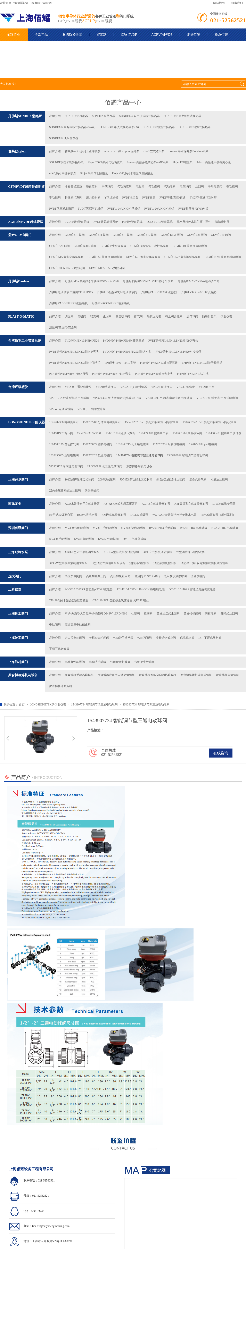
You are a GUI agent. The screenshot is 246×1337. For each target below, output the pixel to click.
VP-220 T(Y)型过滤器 (133, 386)
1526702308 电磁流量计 (64, 422)
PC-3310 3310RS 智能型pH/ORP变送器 (89, 589)
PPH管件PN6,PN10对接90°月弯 (68, 373)
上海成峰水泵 (18, 552)
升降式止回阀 (229, 613)
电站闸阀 (55, 624)
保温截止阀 (187, 637)
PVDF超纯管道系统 (77, 221)
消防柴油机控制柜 (165, 563)
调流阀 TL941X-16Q (147, 576)
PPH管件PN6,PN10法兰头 (193, 373)
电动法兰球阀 (97, 661)
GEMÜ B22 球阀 (59, 246)
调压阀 (69, 316)
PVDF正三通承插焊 (61, 208)
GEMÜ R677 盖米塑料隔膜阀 (182, 257)
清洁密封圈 (222, 221)
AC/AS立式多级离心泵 (156, 503)
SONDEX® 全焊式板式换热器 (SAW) (72, 127)
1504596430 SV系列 (89, 433)
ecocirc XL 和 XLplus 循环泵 (121, 151)
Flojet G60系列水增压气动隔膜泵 (132, 173)
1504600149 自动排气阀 (64, 444)
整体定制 (92, 186)
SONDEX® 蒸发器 (103, 116)
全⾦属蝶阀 (198, 576)
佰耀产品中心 (123, 102)
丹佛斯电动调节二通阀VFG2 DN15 (71, 292)
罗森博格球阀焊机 (60, 686)
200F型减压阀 (107, 479)
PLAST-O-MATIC (21, 316)
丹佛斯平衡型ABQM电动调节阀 (117, 292)
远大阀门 (14, 576)
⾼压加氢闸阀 (73, 576)
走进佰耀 (193, 34)
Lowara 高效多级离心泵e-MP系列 (147, 162)
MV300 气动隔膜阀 (77, 527)
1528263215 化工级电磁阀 (132, 444)
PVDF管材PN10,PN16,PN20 (82, 340)
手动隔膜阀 (215, 186)
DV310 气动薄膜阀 (134, 539)
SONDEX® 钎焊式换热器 (195, 127)
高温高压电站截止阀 (78, 624)
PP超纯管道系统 (132, 221)
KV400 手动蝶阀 (59, 539)
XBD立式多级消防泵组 (157, 552)
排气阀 (138, 316)
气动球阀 (169, 186)
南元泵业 (14, 503)
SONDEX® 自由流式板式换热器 (139, 116)
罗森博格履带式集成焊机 (196, 675)
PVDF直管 (148, 197)
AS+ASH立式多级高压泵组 (121, 503)
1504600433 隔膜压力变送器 (223, 433)
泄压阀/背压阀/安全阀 (63, 327)
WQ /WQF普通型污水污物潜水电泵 (174, 514)
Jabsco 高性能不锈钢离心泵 (214, 162)
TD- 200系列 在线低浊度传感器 (68, 600)
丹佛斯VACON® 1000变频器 (199, 292)
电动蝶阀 (232, 186)
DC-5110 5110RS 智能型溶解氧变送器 (192, 589)
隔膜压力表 (154, 316)
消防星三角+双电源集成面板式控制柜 (204, 563)
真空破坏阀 (123, 316)
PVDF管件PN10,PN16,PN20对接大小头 (127, 351)
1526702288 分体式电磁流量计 (102, 422)
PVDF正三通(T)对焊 (90, 208)
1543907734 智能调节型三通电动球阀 (139, 455)
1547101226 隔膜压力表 (120, 433)
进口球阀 (192, 316)
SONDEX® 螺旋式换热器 (159, 127)
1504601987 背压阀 (61, 433)
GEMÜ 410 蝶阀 (75, 234)
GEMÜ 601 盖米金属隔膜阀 (190, 246)
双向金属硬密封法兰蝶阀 (65, 490)
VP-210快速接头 (106, 386)
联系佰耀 (221, 34)
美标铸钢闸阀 (192, 613)
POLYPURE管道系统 (160, 221)
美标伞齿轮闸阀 (99, 637)
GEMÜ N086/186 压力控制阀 (67, 268)
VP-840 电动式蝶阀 (61, 409)
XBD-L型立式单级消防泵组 (82, 552)
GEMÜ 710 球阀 (221, 234)
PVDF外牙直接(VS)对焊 (193, 208)
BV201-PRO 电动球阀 (193, 527)
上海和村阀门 (18, 662)
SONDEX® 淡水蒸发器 (63, 138)
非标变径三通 (73, 186)
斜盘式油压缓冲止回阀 (170, 479)
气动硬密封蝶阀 (120, 661)
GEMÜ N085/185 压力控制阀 (107, 268)
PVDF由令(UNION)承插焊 (123, 208)
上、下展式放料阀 (209, 637)
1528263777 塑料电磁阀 (97, 444)
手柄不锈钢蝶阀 (59, 648)
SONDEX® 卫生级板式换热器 (182, 116)
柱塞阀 (135, 613)
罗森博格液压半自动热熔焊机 (116, 675)
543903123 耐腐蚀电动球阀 (66, 466)
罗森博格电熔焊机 (227, 675)
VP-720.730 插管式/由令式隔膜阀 (217, 398)
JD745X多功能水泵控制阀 (136, 479)
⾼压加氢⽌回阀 (120, 576)
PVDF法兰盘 (130, 197)
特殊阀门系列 (73, 197)
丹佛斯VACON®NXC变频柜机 (111, 303)
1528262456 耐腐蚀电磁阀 (169, 444)
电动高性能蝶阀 (75, 661)
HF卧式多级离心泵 (61, 514)
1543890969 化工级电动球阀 (104, 466)
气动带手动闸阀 (123, 637)
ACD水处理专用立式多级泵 (82, 503)
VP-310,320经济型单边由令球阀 (69, 398)
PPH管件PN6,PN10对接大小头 (154, 373)
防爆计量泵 (209, 316)
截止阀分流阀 (173, 316)
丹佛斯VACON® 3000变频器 (159, 292)
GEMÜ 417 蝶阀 (147, 234)
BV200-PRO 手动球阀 (162, 527)
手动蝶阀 (55, 197)
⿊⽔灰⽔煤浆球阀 (175, 576)
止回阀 (199, 186)
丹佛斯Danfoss (18, 281)
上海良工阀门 (18, 613)
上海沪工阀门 (18, 638)
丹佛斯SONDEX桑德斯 (25, 116)
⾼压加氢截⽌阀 (96, 576)
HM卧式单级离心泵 (113, 514)
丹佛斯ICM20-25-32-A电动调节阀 (199, 281)
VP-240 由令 (206, 386)
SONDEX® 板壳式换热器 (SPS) (119, 127)
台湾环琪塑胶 (18, 387)
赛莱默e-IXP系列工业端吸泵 (82, 151)
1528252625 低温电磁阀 (97, 455)
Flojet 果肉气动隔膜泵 (94, 173)
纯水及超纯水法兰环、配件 (194, 221)
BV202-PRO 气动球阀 (224, 527)
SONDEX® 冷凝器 (76, 116)
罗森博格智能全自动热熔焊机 (157, 675)
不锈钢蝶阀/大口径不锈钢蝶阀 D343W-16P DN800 (96, 613)
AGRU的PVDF (161, 34)
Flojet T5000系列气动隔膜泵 (105, 162)
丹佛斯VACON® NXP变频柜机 (68, 303)
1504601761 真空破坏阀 (187, 433)
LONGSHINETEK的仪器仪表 (48, 704)
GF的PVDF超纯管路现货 (26, 186)
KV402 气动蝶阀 (108, 539)
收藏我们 (237, 3)
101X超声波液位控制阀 (79, 479)
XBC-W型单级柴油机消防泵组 (68, 563)
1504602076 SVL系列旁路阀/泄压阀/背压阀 (152, 422)
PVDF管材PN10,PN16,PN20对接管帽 (178, 351)
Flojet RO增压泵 (183, 162)
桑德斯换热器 (72, 34)
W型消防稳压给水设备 (190, 552)
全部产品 (41, 34)
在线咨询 (220, 753)
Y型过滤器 (111, 197)
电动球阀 (185, 186)
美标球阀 (210, 613)
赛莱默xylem (17, 151)
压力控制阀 (93, 197)
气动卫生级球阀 (144, 661)
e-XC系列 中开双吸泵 (62, 173)
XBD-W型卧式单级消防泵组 (121, 552)
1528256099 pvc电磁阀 (203, 444)
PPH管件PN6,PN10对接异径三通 (202, 362)
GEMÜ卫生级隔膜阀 (113, 246)
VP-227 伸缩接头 (161, 386)
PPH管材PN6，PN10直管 (120, 362)
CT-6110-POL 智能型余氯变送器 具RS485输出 (120, 600)
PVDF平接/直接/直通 (172, 197)
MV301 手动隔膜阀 (105, 527)
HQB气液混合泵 (87, 514)
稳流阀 (94, 316)
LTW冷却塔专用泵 (224, 503)
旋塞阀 (148, 613)
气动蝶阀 (154, 186)
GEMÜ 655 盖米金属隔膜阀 (143, 257)
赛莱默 (101, 34)
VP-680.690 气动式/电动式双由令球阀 (168, 398)
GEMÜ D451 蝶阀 (172, 234)
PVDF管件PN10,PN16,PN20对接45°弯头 (74, 351)
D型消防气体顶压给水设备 (108, 563)
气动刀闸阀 (144, 637)
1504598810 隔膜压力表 (154, 433)
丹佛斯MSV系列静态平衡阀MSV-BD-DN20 (91, 281)
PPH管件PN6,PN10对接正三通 (159, 362)
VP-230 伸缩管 (185, 386)
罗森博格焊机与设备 (139, 466)
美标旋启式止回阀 (168, 613)
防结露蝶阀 (92, 490)
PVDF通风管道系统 (105, 221)
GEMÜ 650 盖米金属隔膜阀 (105, 257)
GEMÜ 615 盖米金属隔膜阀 (66, 257)
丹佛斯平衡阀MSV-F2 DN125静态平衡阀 (148, 281)
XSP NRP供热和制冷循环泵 (66, 162)
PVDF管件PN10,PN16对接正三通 (123, 340)
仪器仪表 (226, 316)
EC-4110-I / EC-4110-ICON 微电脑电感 (141, 589)
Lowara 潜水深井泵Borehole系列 (189, 151)
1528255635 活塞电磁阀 (64, 455)
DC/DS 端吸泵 (139, 514)
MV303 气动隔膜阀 (133, 527)
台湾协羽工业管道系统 (24, 340)
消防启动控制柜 (139, 563)
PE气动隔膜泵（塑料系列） (218, 514)
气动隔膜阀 (124, 186)
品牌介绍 (55, 116)
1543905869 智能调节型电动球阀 (187, 455)
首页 (22, 704)
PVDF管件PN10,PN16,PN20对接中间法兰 (74, 362)
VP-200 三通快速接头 (78, 386)
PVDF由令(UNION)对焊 (159, 208)
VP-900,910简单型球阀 (91, 409)
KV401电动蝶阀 (84, 539)
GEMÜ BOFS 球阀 (85, 246)
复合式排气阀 (197, 479)
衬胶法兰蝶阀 (219, 479)
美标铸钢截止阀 (166, 637)
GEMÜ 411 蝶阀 (99, 234)
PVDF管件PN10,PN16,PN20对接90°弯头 (173, 340)
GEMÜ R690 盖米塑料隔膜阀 (223, 257)
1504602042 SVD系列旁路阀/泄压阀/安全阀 (210, 422)
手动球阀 (107, 186)
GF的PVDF (129, 34)
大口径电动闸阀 (75, 637)
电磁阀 (140, 186)
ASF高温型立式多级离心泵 (191, 503)
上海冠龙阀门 (18, 479)
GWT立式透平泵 (154, 151)
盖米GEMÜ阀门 (20, 235)
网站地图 (219, 3)
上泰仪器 (14, 589)
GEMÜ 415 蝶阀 (123, 234)
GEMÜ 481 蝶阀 (197, 234)
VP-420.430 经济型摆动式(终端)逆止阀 (117, 398)
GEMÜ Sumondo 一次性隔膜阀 (149, 246)
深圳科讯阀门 (18, 528)
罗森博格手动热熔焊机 (79, 675)
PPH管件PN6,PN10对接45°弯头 (111, 373)
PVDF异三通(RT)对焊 (203, 197)
